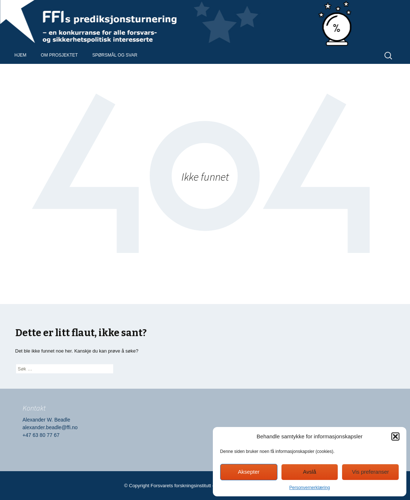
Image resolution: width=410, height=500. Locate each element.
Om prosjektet (59, 55)
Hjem (21, 55)
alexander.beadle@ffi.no (50, 427)
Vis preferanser (370, 472)
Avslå (309, 472)
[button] (395, 436)
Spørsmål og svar (114, 55)
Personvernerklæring (309, 487)
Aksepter (249, 472)
